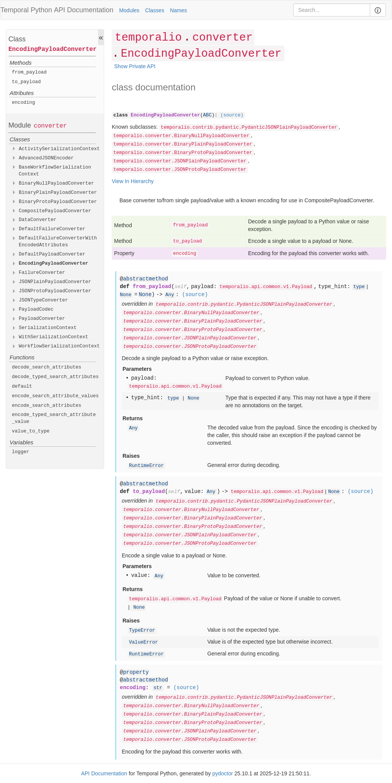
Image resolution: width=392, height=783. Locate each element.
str (158, 688)
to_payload (26, 82)
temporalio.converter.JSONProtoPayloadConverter (180, 169)
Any (169, 295)
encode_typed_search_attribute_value (54, 418)
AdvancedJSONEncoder (46, 158)
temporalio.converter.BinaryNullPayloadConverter (181, 136)
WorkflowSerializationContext (59, 346)
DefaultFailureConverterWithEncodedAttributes (58, 242)
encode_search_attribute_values (55, 396)
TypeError (142, 630)
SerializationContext (48, 328)
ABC (207, 115)
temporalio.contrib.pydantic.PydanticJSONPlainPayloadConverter (249, 127)
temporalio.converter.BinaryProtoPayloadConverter (182, 153)
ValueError (143, 642)
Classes (154, 10)
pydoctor (222, 773)
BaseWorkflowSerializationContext (55, 171)
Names (178, 10)
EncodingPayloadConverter (52, 49)
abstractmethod (145, 279)
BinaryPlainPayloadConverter (58, 192)
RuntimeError (146, 465)
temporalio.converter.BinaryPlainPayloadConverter (182, 144)
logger (20, 452)
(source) (231, 115)
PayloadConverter (42, 318)
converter (50, 126)
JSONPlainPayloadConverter (55, 282)
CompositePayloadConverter (55, 211)
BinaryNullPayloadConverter (56, 183)
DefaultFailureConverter (52, 229)
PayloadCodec (36, 309)
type (359, 287)
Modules (129, 10)
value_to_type (30, 431)
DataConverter (37, 220)
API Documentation (83, 10)
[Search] (331, 9)
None (125, 295)
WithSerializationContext (53, 337)
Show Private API (134, 66)
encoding (23, 102)
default (22, 386)
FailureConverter (42, 272)
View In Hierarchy (133, 181)
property (136, 672)
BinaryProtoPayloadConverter (58, 202)
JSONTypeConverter (43, 300)
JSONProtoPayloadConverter (55, 291)
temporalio (148, 37)
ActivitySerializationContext (59, 149)
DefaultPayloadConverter (52, 254)
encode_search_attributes (46, 405)
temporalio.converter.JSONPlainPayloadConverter (180, 161)
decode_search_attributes (46, 367)
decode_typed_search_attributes (55, 377)
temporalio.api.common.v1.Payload (266, 287)
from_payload (29, 72)
